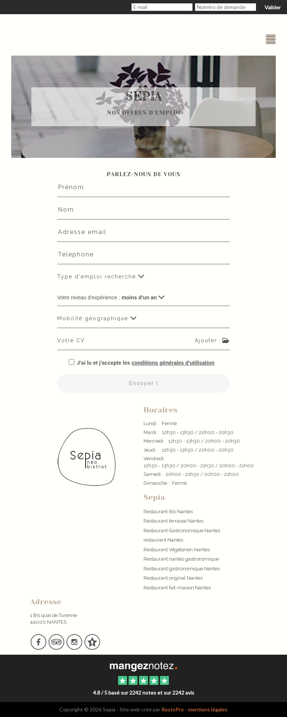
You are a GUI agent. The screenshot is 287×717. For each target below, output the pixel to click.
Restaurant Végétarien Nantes (177, 549)
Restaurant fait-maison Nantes (177, 587)
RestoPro (172, 709)
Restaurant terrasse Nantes (173, 521)
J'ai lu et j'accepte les (146, 363)
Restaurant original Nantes (173, 578)
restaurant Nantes (163, 540)
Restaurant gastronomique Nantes (182, 568)
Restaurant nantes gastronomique (181, 559)
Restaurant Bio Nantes (168, 511)
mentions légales (208, 709)
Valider (273, 7)
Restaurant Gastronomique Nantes (182, 530)
